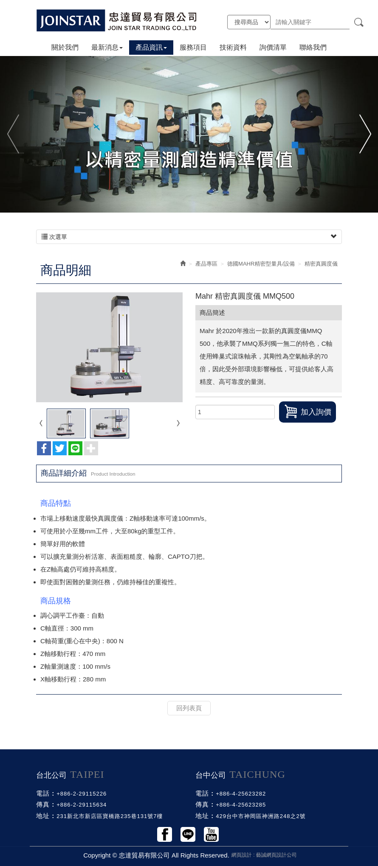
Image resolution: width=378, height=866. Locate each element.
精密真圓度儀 (321, 264)
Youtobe (211, 834)
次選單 (189, 237)
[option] (189, 134)
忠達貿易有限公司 (116, 20)
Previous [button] (13, 134)
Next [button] (364, 134)
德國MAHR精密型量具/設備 (261, 264)
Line (188, 834)
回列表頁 (189, 708)
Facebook (164, 834)
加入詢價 (307, 411)
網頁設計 (241, 855)
